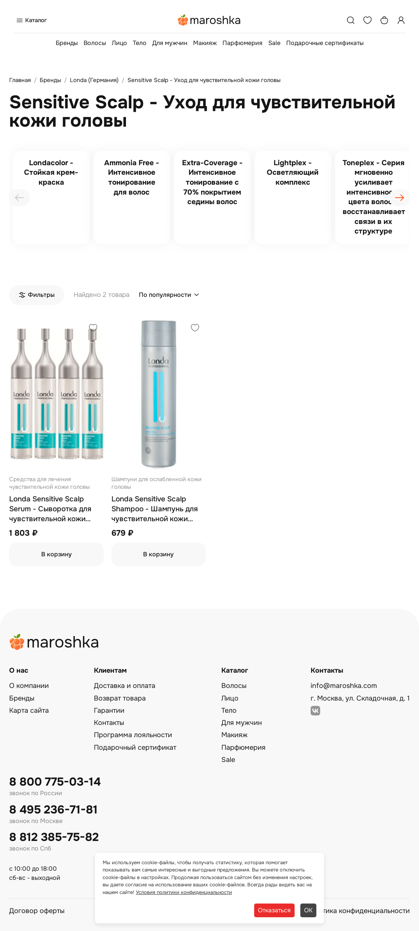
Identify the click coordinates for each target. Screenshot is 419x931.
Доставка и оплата (124, 685)
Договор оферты (36, 911)
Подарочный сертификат (135, 747)
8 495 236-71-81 (53, 810)
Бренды (67, 43)
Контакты (109, 722)
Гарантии (109, 710)
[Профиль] (401, 20)
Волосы (95, 43)
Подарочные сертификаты (325, 43)
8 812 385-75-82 (54, 837)
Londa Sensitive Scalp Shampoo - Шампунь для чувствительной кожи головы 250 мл (154, 509)
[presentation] (19, 197)
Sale (274, 43)
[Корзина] (384, 20)
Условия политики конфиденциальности (184, 892)
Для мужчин (169, 43)
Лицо (119, 43)
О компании (29, 685)
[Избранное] (367, 20)
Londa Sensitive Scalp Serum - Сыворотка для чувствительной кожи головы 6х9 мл (50, 509)
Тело (140, 43)
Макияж (205, 43)
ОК (308, 910)
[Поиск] (350, 20)
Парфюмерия (242, 43)
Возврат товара (120, 698)
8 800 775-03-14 (55, 782)
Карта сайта (29, 710)
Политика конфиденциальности (357, 911)
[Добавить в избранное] (93, 328)
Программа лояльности (133, 735)
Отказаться (274, 910)
